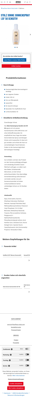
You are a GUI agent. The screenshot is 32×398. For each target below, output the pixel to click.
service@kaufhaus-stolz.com (16, 324)
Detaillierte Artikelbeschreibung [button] (16, 118)
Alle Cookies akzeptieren (16, 388)
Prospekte (16, 342)
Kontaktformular (16, 327)
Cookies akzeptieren (16, 383)
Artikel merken (16, 66)
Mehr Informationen (18, 375)
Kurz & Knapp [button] (9, 85)
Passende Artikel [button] (10, 246)
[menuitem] (29, 2)
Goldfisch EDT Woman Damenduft (12, 255)
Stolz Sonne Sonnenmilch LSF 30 (11, 286)
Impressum (6, 393)
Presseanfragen (16, 330)
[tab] (16, 85)
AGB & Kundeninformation (19, 393)
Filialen (16, 340)
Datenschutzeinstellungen (16, 379)
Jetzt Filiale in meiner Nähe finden (14, 60)
